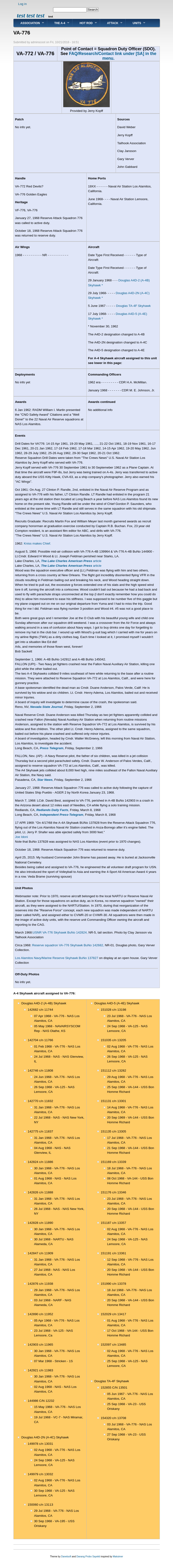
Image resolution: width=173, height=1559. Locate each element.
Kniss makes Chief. (37, 543)
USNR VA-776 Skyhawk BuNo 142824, (60, 932)
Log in (22, 4)
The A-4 (59, 23)
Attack (112, 23)
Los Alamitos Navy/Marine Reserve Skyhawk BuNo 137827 (56, 958)
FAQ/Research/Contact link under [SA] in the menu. (112, 56)
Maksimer (118, 1556)
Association (30, 23)
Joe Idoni (21, 837)
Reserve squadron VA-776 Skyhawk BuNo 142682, (68, 945)
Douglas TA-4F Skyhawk (133, 306)
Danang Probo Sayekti (88, 1556)
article (71, 561)
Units (137, 23)
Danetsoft (66, 1556)
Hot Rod (86, 23)
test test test (31, 15)
